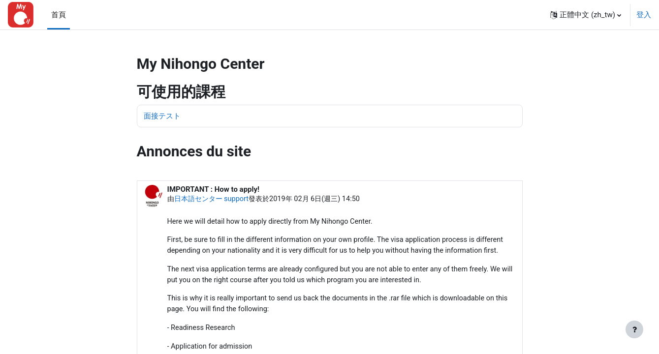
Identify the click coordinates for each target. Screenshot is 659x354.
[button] (585, 15)
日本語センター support (214, 199)
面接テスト (162, 116)
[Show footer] (634, 329)
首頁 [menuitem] (58, 14)
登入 (643, 14)
